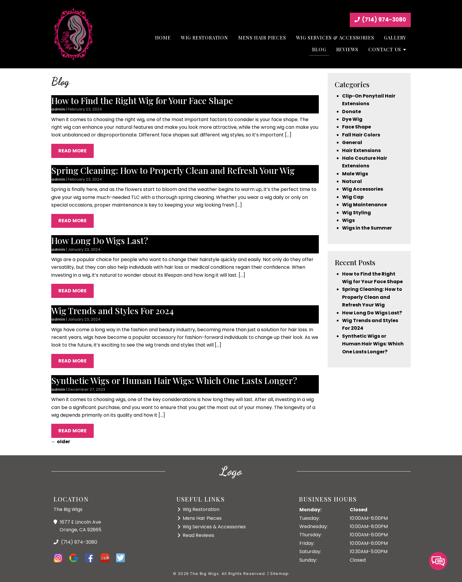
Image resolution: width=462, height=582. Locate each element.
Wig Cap (353, 197)
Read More (72, 150)
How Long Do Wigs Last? (99, 240)
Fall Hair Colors (361, 134)
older (60, 441)
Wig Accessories (362, 189)
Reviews (347, 49)
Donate (351, 111)
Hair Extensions (361, 150)
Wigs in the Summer (367, 228)
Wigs (348, 220)
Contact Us (384, 49)
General (352, 142)
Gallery (395, 37)
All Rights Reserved (243, 573)
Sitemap (279, 573)
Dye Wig (352, 119)
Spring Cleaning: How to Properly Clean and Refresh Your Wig (173, 170)
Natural (352, 181)
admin (58, 109)
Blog (319, 49)
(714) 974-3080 (380, 19)
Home (163, 37)
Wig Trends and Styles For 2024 (112, 310)
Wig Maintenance (364, 204)
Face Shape (356, 126)
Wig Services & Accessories (335, 37)
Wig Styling (356, 212)
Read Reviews (198, 535)
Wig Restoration (204, 37)
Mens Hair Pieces (262, 37)
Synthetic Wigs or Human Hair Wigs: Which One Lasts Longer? (174, 380)
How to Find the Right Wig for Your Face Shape (142, 100)
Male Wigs (355, 173)
